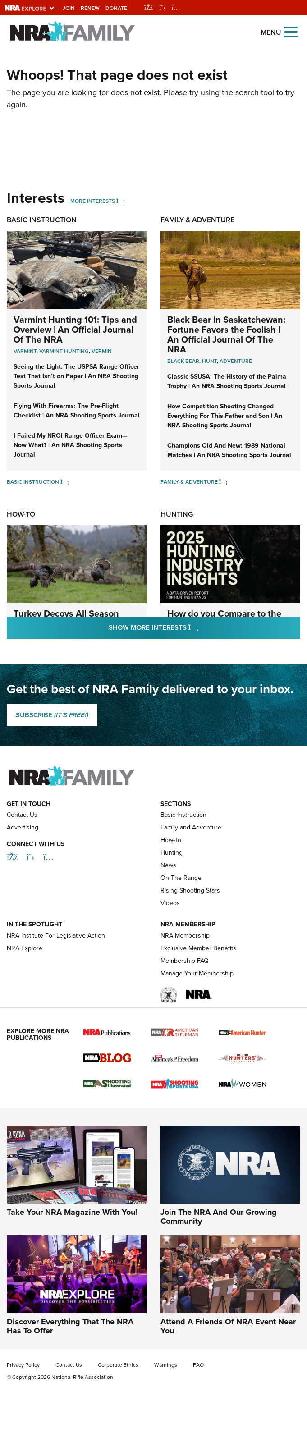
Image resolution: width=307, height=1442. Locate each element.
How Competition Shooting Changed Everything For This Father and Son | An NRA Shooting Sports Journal (224, 416)
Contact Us (22, 814)
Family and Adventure (190, 827)
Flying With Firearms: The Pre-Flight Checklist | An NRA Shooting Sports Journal (77, 410)
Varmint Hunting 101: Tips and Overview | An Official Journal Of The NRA (75, 329)
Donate (116, 8)
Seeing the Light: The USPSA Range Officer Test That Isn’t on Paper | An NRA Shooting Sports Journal (76, 376)
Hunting (176, 514)
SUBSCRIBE (52, 715)
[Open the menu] (290, 31)
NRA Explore (24, 948)
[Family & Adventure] (223, 482)
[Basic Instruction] (64, 482)
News (168, 865)
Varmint (25, 351)
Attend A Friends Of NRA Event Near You (228, 1326)
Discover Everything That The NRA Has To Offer (70, 1326)
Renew (90, 8)
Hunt (209, 361)
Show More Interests (202, 627)
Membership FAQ (184, 961)
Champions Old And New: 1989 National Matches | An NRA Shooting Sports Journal (229, 450)
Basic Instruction (42, 220)
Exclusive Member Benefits (198, 948)
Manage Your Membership (197, 973)
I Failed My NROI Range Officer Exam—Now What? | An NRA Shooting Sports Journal (71, 445)
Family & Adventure (197, 220)
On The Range (181, 878)
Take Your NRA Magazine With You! (72, 1212)
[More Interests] (120, 201)
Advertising (22, 827)
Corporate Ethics (118, 1365)
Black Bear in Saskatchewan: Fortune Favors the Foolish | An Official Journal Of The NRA (226, 334)
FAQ (198, 1365)
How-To (21, 514)
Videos (170, 903)
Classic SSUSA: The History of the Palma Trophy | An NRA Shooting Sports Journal (226, 381)
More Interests (92, 201)
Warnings (165, 1365)
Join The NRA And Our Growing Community (218, 1216)
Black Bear (183, 361)
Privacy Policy (23, 1365)
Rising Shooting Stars (190, 890)
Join (69, 8)
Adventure (236, 361)
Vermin (102, 351)
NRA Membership (185, 935)
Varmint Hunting (64, 351)
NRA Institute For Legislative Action (56, 935)
